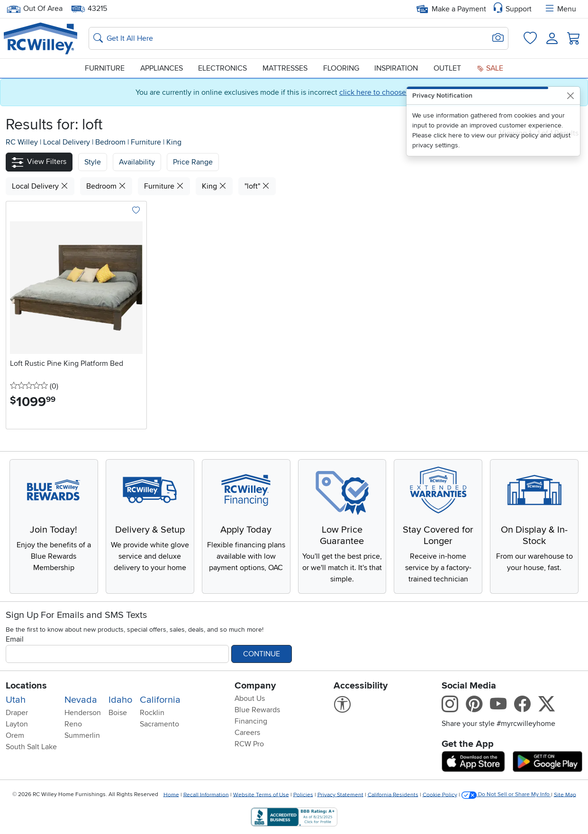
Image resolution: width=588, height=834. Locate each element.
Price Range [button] (193, 162)
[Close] (570, 95)
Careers (247, 732)
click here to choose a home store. (396, 92)
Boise (118, 712)
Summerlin (82, 735)
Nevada (80, 700)
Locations (26, 685)
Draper (17, 712)
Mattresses (285, 68)
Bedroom (111, 142)
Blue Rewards (257, 710)
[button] (39, 162)
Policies (303, 794)
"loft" (257, 186)
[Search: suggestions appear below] (298, 38)
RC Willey (22, 142)
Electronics (222, 68)
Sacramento (159, 724)
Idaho (120, 700)
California (160, 700)
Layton (17, 724)
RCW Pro (249, 744)
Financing (251, 721)
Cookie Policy (440, 794)
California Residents (393, 794)
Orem (15, 735)
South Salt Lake (31, 747)
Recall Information (206, 794)
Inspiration (396, 68)
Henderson (82, 712)
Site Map (565, 794)
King (173, 142)
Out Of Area (34, 9)
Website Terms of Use (261, 794)
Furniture (105, 68)
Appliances (161, 68)
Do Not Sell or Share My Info (506, 794)
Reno (73, 724)
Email (15, 639)
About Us (250, 698)
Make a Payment (451, 9)
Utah (16, 700)
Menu (560, 9)
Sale (490, 68)
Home (171, 794)
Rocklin (152, 712)
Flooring (341, 68)
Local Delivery (67, 142)
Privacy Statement (340, 794)
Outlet (447, 68)
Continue (261, 654)
